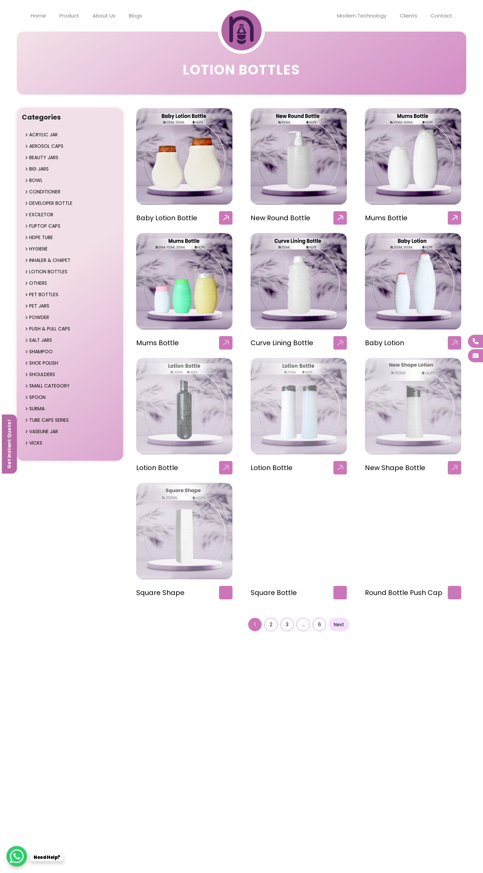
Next (339, 624)
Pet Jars (39, 306)
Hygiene (38, 248)
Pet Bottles (43, 294)
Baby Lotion (384, 343)
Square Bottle (274, 592)
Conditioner (44, 191)
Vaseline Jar (43, 431)
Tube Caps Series (49, 420)
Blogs (135, 15)
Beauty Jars (43, 157)
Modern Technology (361, 15)
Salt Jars (40, 340)
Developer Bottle (50, 203)
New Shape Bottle (395, 467)
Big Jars (39, 169)
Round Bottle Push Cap (403, 592)
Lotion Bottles (48, 271)
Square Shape (160, 592)
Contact (441, 15)
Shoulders (42, 374)
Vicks (35, 443)
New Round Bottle (280, 218)
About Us (104, 15)
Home (38, 15)
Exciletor (41, 214)
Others (38, 283)
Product (69, 15)
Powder (39, 317)
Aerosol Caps (46, 146)
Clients (408, 15)
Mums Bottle (386, 218)
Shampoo (41, 351)
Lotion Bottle (157, 467)
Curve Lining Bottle (282, 343)
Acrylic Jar (43, 134)
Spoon (37, 397)
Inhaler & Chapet (49, 260)
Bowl (36, 180)
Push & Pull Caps (49, 328)
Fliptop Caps (44, 226)
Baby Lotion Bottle (166, 218)
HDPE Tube (41, 237)
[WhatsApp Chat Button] (17, 856)
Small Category (49, 385)
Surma (37, 408)
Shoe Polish (43, 363)
